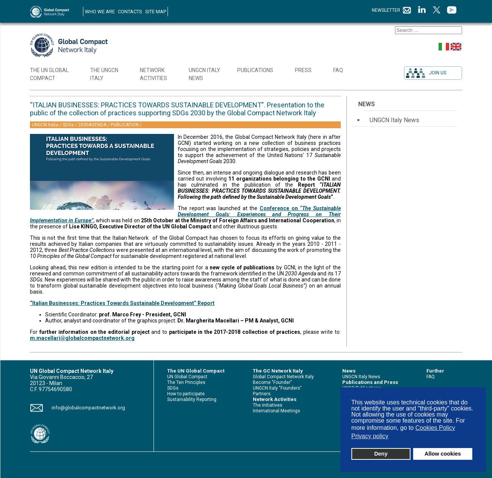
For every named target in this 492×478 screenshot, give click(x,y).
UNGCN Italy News (394, 120)
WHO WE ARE (100, 11)
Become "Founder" (272, 382)
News (366, 104)
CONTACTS (130, 11)
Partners (262, 393)
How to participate (186, 393)
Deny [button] (380, 454)
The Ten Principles (186, 382)
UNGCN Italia (46, 124)
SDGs (69, 124)
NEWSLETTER (392, 10)
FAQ (430, 376)
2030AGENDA (93, 124)
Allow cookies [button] (443, 454)
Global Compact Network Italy (283, 376)
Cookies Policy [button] (435, 428)
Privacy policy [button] (370, 436)
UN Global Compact (187, 376)
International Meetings (276, 411)
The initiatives (267, 405)
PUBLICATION (125, 124)
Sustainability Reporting (191, 399)
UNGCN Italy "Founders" (277, 388)
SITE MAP (155, 11)
